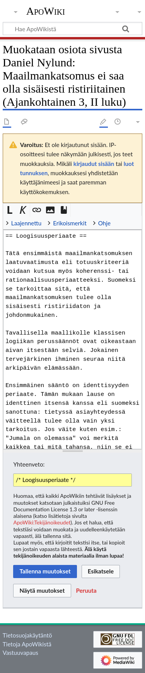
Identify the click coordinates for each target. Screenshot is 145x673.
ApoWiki (45, 11)
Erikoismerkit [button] (70, 223)
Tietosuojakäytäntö (27, 635)
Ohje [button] (104, 223)
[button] (10, 210)
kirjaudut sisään (93, 163)
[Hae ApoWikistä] (72, 28)
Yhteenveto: (28, 464)
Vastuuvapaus (20, 652)
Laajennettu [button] (26, 223)
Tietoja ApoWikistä (27, 644)
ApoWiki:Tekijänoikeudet (41, 522)
